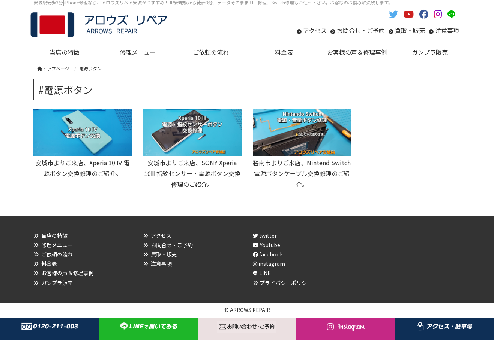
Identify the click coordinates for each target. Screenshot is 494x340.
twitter (265, 235)
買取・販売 (410, 30)
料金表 (49, 263)
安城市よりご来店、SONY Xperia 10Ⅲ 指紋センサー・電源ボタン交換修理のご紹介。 (192, 173)
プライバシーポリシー (286, 282)
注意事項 (447, 30)
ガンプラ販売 (57, 282)
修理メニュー (57, 245)
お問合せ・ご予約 (361, 30)
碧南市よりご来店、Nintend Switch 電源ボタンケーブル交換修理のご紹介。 (302, 173)
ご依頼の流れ (57, 254)
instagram (269, 263)
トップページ (53, 68)
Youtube (266, 245)
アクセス (315, 30)
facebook (268, 254)
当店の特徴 (54, 235)
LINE (265, 273)
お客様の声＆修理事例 (67, 273)
